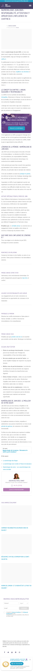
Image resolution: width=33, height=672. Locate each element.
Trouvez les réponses (16, 128)
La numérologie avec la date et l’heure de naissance (17, 464)
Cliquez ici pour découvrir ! (16, 489)
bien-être (24, 278)
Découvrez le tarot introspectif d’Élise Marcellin (16, 1)
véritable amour (16, 226)
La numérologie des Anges (10, 460)
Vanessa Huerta (12, 25)
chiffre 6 (3, 59)
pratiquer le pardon (25, 174)
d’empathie (4, 97)
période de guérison (6, 426)
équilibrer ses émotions (22, 72)
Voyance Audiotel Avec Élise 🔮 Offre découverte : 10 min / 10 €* (19, 660)
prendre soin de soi (16, 337)
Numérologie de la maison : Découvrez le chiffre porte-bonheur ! (15, 451)
